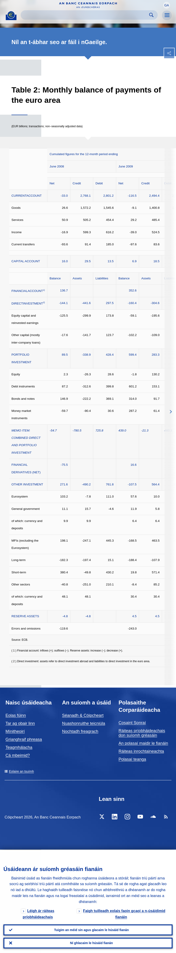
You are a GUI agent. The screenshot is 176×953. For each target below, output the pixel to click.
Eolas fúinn (16, 715)
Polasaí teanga (132, 759)
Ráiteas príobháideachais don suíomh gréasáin (141, 733)
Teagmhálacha (19, 747)
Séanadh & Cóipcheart (83, 715)
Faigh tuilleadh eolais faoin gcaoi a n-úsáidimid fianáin (124, 913)
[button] (166, 5)
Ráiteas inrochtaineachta (141, 751)
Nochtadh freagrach (80, 731)
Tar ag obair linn (20, 723)
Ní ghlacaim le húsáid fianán (91, 943)
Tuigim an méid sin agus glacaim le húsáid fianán (91, 930)
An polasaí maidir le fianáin (143, 743)
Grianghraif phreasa (24, 739)
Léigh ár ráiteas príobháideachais (38, 913)
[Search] (85, 15)
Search (151, 15)
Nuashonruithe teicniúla (83, 723)
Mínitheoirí (15, 731)
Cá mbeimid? (18, 755)
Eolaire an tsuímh (21, 771)
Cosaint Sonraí (132, 722)
